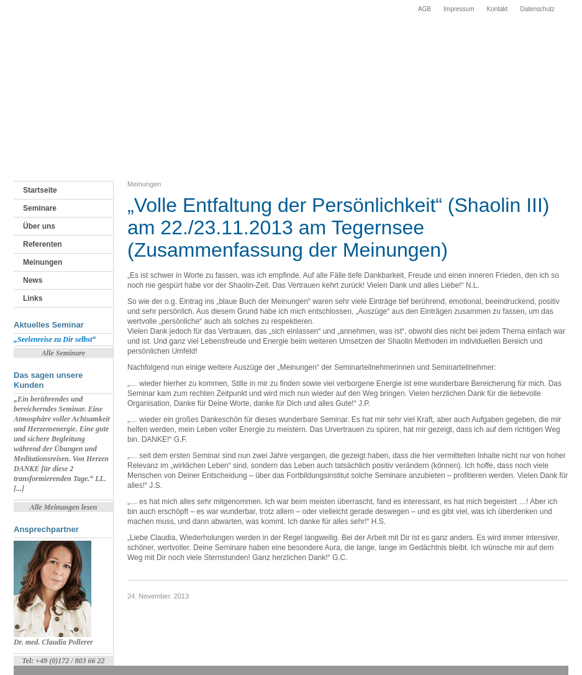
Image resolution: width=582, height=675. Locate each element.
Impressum (458, 9)
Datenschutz (537, 9)
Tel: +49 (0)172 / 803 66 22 (63, 660)
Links (32, 298)
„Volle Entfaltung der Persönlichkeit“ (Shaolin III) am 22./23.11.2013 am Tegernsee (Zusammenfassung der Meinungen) (338, 227)
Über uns (39, 226)
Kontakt (496, 9)
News (32, 280)
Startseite (40, 190)
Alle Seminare (63, 353)
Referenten (42, 244)
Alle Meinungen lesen (64, 507)
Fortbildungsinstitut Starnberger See (66, 49)
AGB (424, 9)
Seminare (40, 208)
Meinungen (42, 262)
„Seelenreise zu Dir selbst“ (55, 339)
